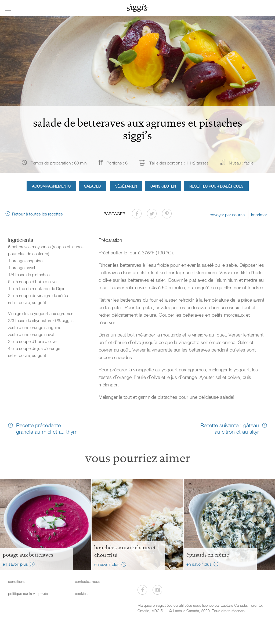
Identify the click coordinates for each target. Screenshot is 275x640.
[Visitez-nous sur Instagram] (157, 590)
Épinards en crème (207, 554)
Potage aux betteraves (28, 554)
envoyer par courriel (227, 214)
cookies (81, 593)
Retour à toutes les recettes (37, 214)
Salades (92, 186)
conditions (16, 581)
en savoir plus (15, 564)
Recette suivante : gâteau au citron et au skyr (229, 428)
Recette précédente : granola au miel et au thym (47, 428)
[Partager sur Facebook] (137, 213)
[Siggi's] (138, 7)
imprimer (259, 214)
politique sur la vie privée (28, 593)
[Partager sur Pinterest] (167, 213)
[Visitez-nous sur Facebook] (142, 590)
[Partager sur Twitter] (152, 213)
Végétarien (126, 186)
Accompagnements (51, 186)
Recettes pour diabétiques (216, 186)
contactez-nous (87, 581)
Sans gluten (163, 186)
